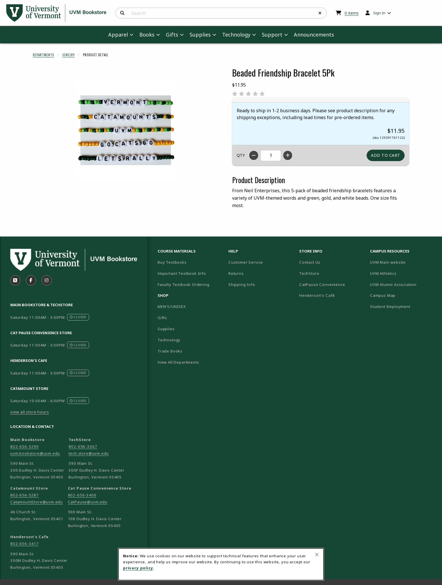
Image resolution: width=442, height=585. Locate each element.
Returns (236, 273)
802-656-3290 (24, 446)
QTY (241, 155)
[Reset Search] (320, 13)
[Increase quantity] (287, 155)
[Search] (122, 13)
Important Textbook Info (182, 273)
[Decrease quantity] (253, 155)
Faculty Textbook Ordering (184, 284)
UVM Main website (403, 262)
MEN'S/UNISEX (172, 306)
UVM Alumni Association (403, 284)
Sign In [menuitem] (379, 12)
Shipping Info (241, 284)
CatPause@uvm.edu (87, 501)
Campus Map (402, 295)
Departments (43, 55)
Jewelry (68, 55)
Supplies (166, 328)
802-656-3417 (24, 543)
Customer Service (245, 262)
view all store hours (29, 411)
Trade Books (170, 351)
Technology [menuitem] (236, 34)
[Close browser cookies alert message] (317, 554)
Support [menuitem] (272, 34)
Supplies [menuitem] (200, 34)
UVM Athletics (403, 273)
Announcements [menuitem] (314, 34)
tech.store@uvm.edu (89, 453)
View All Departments (178, 362)
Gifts (162, 317)
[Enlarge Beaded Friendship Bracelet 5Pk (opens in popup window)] (126, 130)
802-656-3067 (83, 446)
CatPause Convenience (322, 284)
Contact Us (309, 262)
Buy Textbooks (172, 262)
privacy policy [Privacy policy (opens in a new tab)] (138, 567)
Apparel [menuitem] (118, 34)
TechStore (309, 273)
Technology (169, 339)
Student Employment (403, 306)
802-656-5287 (24, 495)
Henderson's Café (317, 295)
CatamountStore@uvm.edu (36, 501)
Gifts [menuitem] (172, 34)
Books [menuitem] (146, 34)
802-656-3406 (82, 495)
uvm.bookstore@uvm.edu (35, 453)
